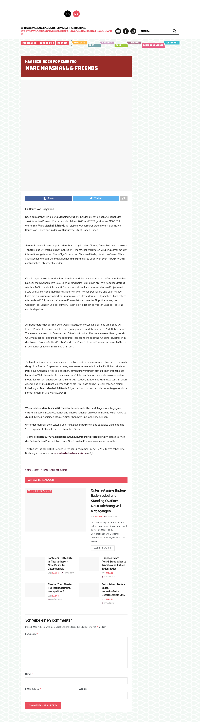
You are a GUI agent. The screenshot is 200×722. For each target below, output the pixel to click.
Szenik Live (29, 43)
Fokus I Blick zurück (39, 492)
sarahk (98, 517)
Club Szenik (47, 43)
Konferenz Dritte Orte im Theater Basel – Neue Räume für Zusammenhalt (60, 565)
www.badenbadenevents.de (70, 454)
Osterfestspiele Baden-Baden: (108, 502)
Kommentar (32, 636)
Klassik (33, 61)
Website (83, 691)
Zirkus (133, 43)
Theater (107, 43)
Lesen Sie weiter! (102, 549)
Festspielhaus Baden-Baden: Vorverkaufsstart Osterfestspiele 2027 (113, 591)
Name (29, 677)
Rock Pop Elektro (60, 61)
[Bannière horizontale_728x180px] (135, 13)
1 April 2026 (68, 574)
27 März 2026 (108, 578)
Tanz (121, 45)
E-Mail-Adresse (33, 692)
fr (68, 14)
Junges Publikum (152, 45)
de (76, 14)
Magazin (62, 43)
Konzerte (79, 43)
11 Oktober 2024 (32, 471)
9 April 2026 (110, 517)
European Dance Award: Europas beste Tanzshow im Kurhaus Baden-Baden (114, 565)
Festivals (171, 43)
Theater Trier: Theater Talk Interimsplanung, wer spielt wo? (60, 589)
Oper (94, 45)
